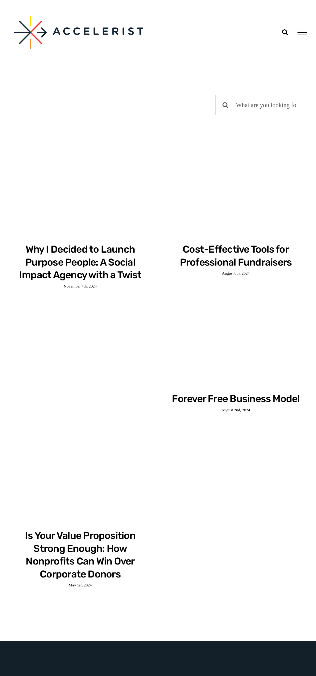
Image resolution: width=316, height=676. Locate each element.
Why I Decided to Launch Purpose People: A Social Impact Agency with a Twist (80, 262)
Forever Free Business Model (235, 399)
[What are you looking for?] (260, 105)
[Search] (225, 105)
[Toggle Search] (285, 32)
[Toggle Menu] (302, 32)
